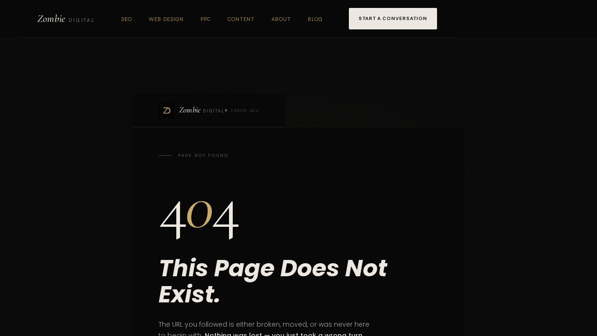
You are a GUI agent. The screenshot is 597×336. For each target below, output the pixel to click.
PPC (206, 19)
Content (241, 19)
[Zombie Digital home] (66, 19)
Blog (315, 19)
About (281, 19)
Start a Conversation (393, 18)
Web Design (166, 19)
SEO (126, 19)
